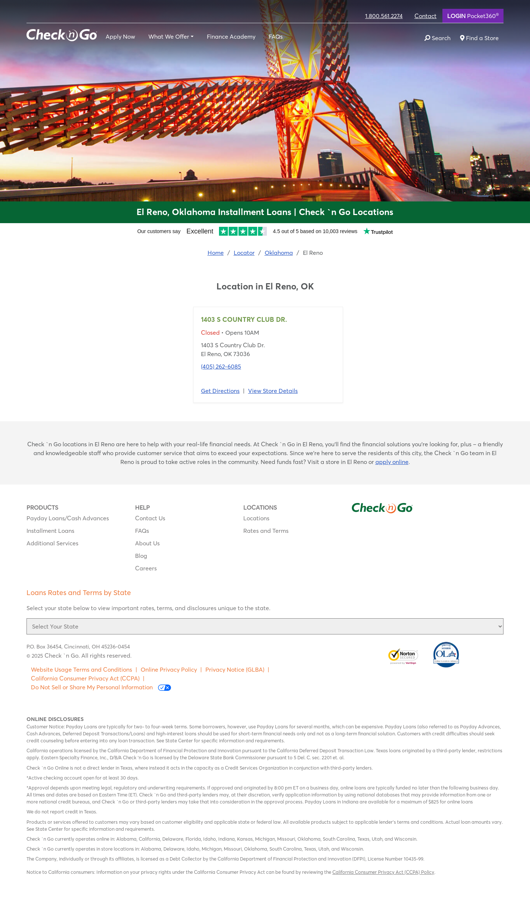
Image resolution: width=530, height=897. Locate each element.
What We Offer (168, 36)
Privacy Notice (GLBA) (234, 669)
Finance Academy (231, 36)
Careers (146, 568)
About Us (147, 543)
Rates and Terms (266, 530)
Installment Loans (50, 530)
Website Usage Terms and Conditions (81, 669)
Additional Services (52, 543)
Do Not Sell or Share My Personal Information (101, 687)
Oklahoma (279, 252)
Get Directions (220, 390)
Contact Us (150, 518)
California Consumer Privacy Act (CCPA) (85, 678)
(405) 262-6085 (221, 366)
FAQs (276, 36)
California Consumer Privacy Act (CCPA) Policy (383, 872)
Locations (256, 518)
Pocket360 (473, 15)
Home (216, 252)
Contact (425, 16)
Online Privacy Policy (169, 669)
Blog (141, 555)
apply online (392, 461)
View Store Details (273, 390)
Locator (244, 252)
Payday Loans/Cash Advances (67, 518)
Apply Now (120, 36)
